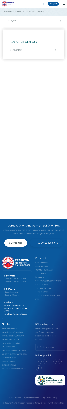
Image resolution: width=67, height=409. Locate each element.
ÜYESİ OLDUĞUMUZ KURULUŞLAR (48, 281)
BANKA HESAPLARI (42, 262)
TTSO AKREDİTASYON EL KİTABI (47, 295)
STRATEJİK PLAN (41, 284)
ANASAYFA (8, 11)
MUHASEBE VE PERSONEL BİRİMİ (14, 350)
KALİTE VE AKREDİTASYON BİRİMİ (14, 354)
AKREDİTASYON (41, 266)
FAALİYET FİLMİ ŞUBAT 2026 (23, 41)
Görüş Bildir (15, 242)
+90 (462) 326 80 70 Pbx (15, 279)
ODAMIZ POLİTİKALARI (44, 270)
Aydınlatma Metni (31, 398)
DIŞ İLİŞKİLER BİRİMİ (9, 358)
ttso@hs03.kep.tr (11, 295)
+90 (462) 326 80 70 (46, 242)
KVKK (37, 299)
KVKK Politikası (15, 398)
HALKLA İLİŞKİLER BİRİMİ (11, 343)
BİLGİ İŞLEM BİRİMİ (9, 365)
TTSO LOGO (40, 273)
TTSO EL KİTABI (41, 292)
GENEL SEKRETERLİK (9, 328)
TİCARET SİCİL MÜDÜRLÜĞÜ (13, 336)
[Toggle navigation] (63, 4)
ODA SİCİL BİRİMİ (8, 347)
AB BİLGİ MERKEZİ (8, 361)
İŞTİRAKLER (39, 277)
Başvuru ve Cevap (50, 398)
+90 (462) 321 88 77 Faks (15, 282)
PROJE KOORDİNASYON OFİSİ (13, 369)
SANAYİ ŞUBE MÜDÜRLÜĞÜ (12, 332)
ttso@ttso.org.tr (11, 292)
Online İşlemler (53, 3)
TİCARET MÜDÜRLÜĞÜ (10, 339)
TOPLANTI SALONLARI (43, 288)
